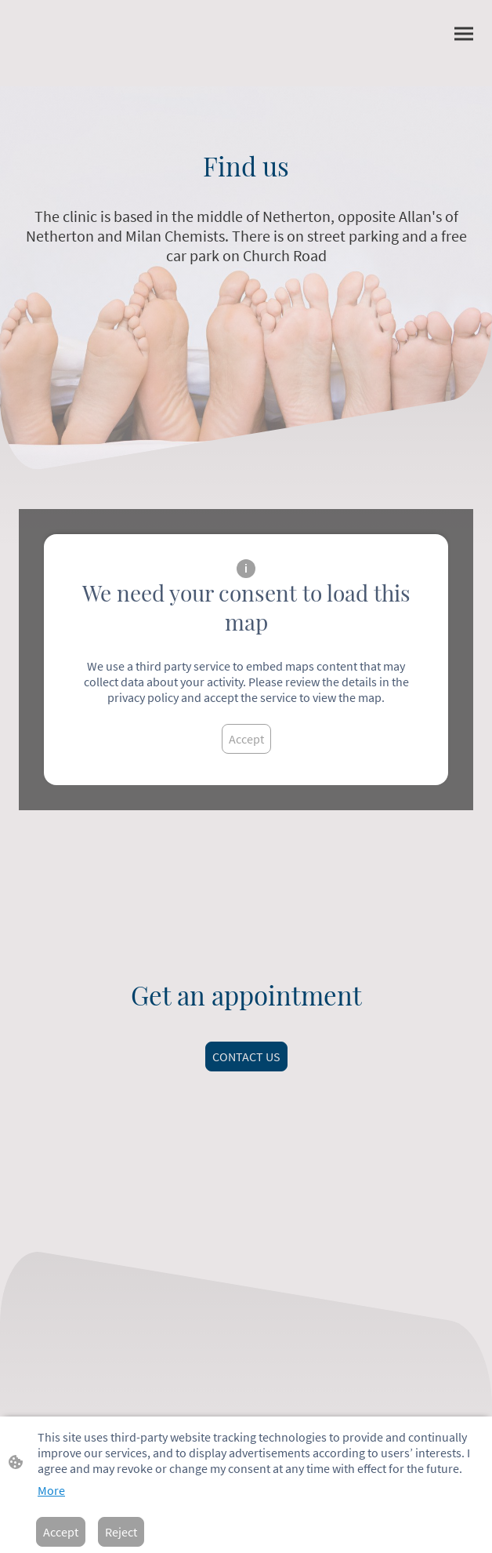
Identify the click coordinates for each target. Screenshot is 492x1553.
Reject (121, 1532)
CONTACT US (246, 1056)
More (51, 1490)
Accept (246, 739)
